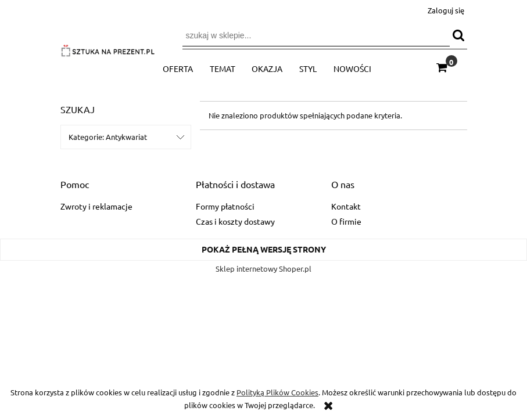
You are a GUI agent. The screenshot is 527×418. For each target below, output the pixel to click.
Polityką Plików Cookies (277, 392)
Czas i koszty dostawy (235, 221)
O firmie (346, 221)
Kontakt (346, 206)
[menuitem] (178, 68)
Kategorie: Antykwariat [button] (108, 137)
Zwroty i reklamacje (96, 206)
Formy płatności (225, 206)
